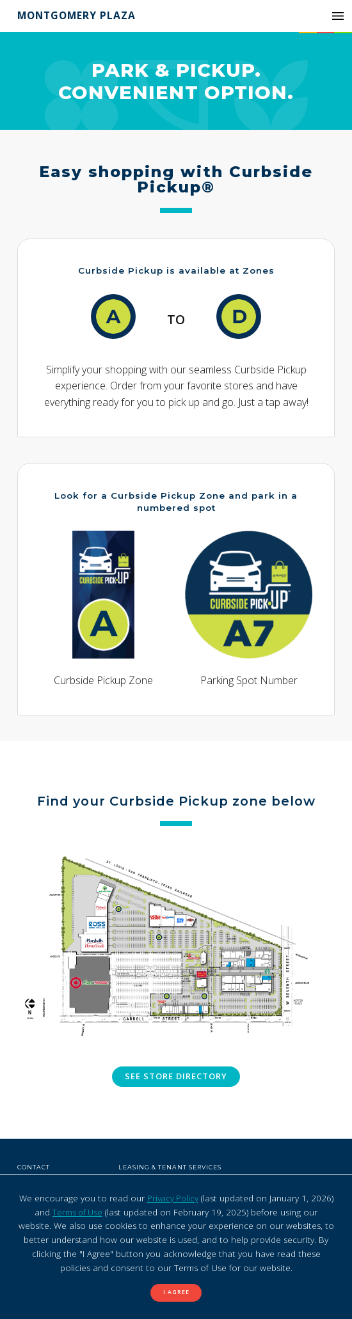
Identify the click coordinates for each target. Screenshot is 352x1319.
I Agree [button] (176, 1292)
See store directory (176, 1076)
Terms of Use (77, 1211)
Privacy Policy (172, 1197)
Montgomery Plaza (78, 15)
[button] (338, 16)
